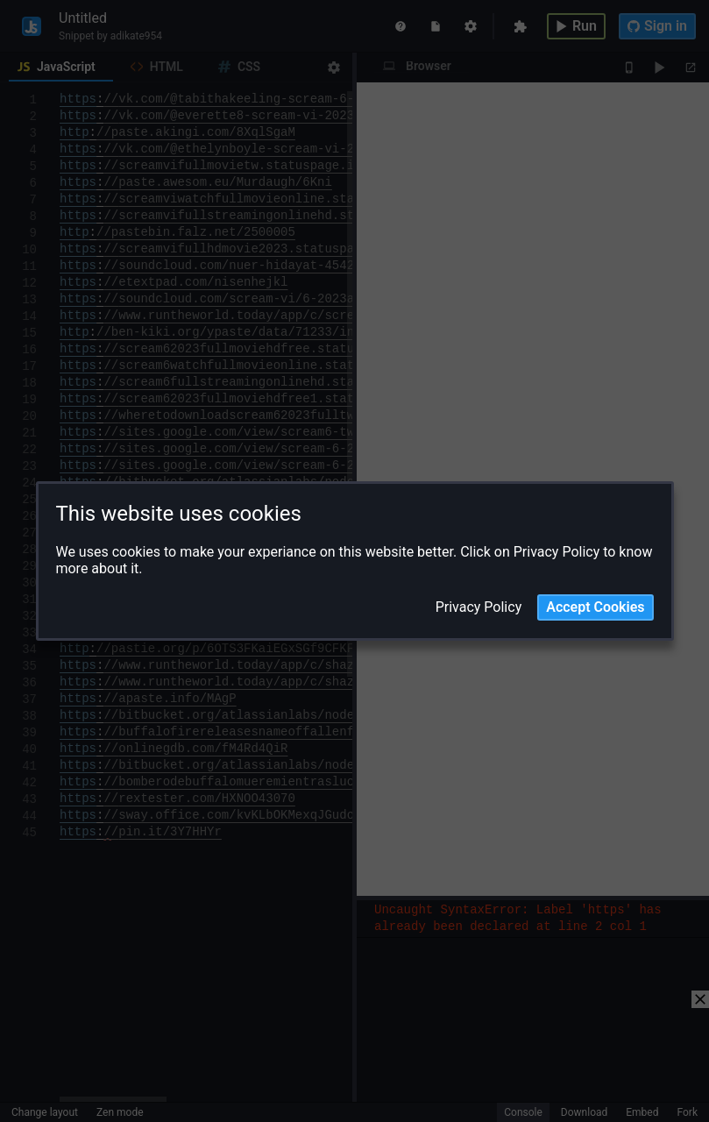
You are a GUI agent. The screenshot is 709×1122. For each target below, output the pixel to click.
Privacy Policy (479, 607)
